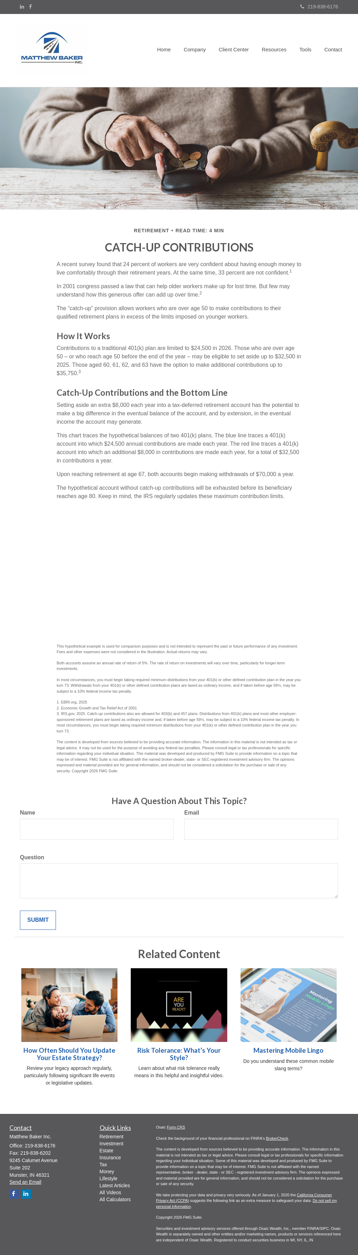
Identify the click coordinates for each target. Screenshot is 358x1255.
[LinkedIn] (22, 6)
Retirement (111, 1136)
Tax (103, 1164)
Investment (111, 1143)
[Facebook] (30, 6)
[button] (198, 50)
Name (27, 813)
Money (107, 1171)
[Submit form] (38, 920)
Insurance (110, 1157)
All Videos (110, 1192)
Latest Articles (115, 1185)
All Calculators (115, 1199)
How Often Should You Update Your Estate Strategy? (69, 1053)
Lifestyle (108, 1178)
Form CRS (176, 1127)
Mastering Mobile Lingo (288, 1050)
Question (32, 857)
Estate (107, 1150)
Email (191, 813)
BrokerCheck (277, 1138)
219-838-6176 (319, 6)
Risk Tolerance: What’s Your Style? (179, 1053)
